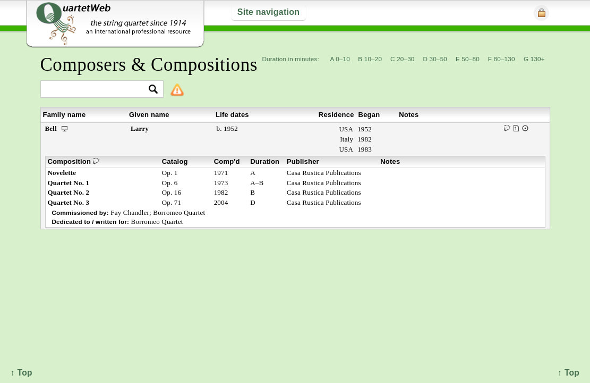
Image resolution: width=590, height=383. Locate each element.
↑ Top (568, 372)
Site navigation (268, 11)
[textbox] (97, 89)
